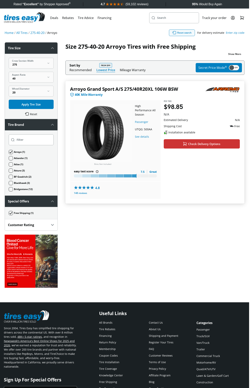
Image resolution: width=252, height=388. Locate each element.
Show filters (234, 54)
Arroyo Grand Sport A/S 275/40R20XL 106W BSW (124, 89)
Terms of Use (157, 362)
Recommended (80, 70)
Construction (204, 382)
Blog (151, 382)
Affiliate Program (160, 375)
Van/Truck (202, 343)
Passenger (141, 122)
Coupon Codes (108, 355)
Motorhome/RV (206, 362)
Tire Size (31, 48)
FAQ (151, 349)
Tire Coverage (108, 369)
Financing (104, 18)
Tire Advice (86, 18)
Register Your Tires (161, 342)
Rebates (68, 18)
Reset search (182, 33)
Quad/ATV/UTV (205, 369)
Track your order (214, 18)
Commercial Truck (208, 356)
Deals (54, 18)
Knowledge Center (111, 375)
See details (142, 136)
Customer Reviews (161, 355)
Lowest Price (105, 70)
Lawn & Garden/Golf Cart (212, 376)
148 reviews (80, 193)
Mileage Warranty (133, 70)
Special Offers (31, 201)
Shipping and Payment (163, 336)
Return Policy (107, 342)
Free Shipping (108, 382)
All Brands (105, 322)
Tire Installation (109, 362)
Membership (107, 349)
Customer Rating (31, 225)
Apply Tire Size (31, 104)
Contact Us (156, 322)
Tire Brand (31, 125)
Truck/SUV (203, 336)
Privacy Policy (157, 369)
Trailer (200, 349)
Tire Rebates (107, 329)
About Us (155, 329)
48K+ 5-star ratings (29, 337)
